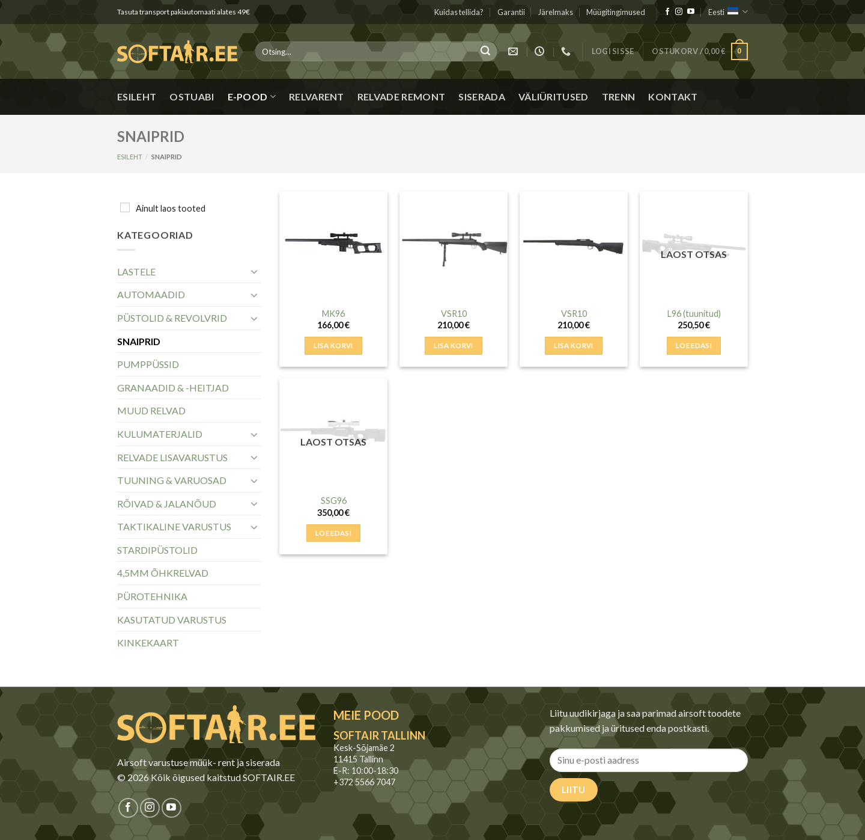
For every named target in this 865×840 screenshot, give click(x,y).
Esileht (136, 96)
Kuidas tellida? (459, 12)
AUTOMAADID (151, 294)
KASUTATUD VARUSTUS (171, 619)
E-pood (252, 97)
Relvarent (316, 96)
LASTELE (136, 271)
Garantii (511, 12)
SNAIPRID (138, 341)
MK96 (333, 313)
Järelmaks (555, 12)
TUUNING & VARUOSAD (171, 480)
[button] (613, 51)
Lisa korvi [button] (333, 345)
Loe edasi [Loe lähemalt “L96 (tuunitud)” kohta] (694, 345)
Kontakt (672, 96)
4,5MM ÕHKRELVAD (162, 572)
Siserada (481, 96)
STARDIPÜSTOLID (157, 550)
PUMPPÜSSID (148, 364)
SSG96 (334, 500)
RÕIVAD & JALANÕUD (166, 503)
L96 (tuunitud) (694, 313)
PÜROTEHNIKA (152, 596)
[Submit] (485, 51)
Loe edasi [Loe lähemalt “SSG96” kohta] (333, 533)
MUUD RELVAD (151, 410)
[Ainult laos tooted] (125, 207)
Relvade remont (401, 96)
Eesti (728, 11)
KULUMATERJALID (159, 434)
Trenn (619, 96)
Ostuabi (191, 96)
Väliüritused (553, 96)
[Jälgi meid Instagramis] (678, 12)
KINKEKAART (148, 642)
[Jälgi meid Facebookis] (667, 12)
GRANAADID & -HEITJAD (173, 387)
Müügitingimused (615, 12)
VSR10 (454, 313)
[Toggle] (254, 271)
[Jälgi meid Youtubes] (690, 12)
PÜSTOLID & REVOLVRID (172, 317)
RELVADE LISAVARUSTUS (172, 457)
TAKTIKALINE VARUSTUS (174, 526)
